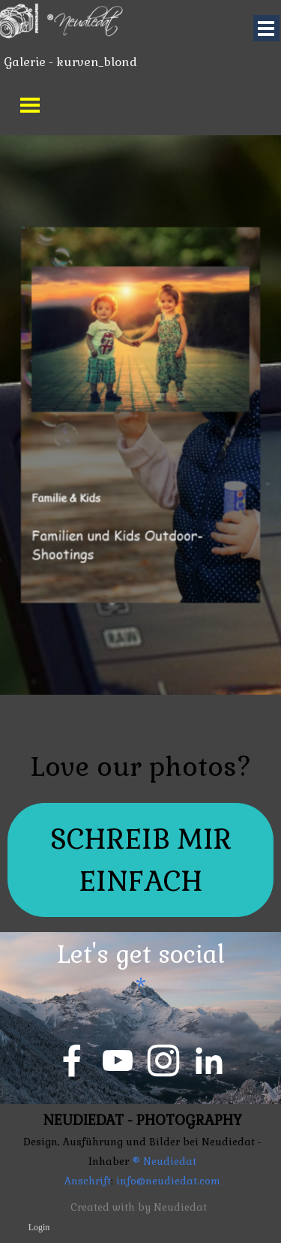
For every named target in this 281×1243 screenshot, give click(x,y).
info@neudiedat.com (166, 1181)
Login (39, 1227)
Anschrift (87, 1181)
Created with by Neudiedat (138, 1207)
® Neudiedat (164, 1161)
